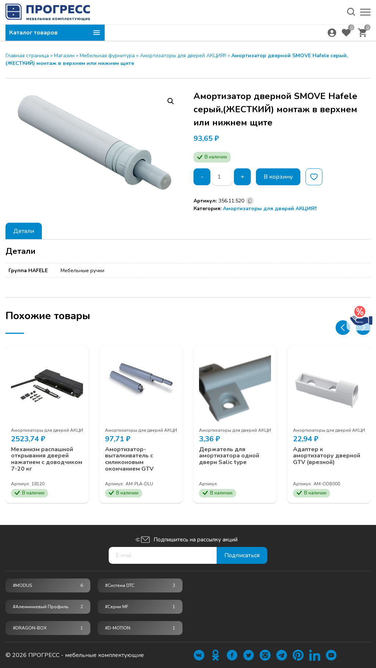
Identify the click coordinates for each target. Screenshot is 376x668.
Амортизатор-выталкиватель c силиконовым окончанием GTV (129, 459)
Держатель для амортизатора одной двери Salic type (229, 456)
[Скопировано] (250, 201)
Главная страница (27, 55)
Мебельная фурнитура (107, 55)
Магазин (64, 55)
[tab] (24, 231)
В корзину (278, 177)
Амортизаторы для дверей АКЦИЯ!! (183, 55)
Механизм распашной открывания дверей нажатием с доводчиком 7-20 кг (46, 459)
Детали (23, 231)
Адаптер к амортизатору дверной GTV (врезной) (326, 456)
